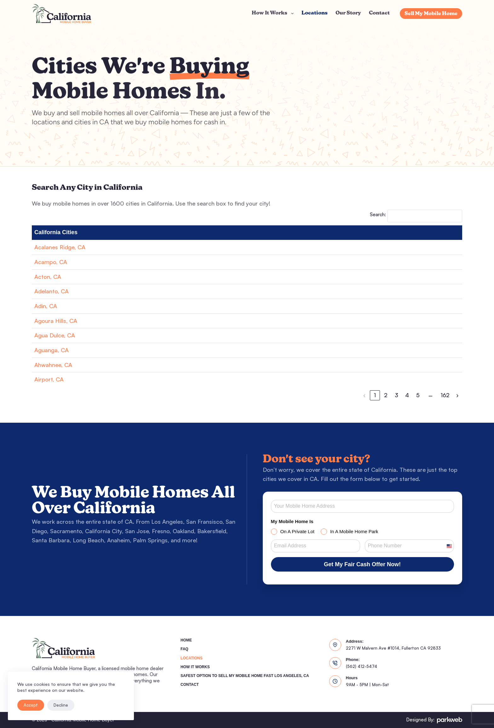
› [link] (457, 395)
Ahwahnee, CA (53, 364)
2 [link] (386, 395)
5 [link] (418, 395)
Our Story (348, 13)
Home (186, 640)
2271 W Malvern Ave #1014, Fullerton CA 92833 (393, 648)
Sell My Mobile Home (431, 13)
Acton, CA (47, 276)
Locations (315, 13)
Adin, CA (45, 305)
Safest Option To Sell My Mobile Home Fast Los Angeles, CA (245, 676)
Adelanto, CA (51, 291)
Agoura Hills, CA (55, 320)
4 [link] (407, 395)
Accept (31, 705)
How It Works (274, 13)
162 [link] (445, 395)
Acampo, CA (50, 261)
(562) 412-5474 (361, 666)
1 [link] (375, 395)
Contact (379, 13)
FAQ (184, 649)
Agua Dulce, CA (54, 335)
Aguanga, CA (51, 350)
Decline (61, 705)
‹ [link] (364, 395)
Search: (378, 214)
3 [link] (396, 395)
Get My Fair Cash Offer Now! (362, 564)
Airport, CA (49, 379)
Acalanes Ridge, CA (59, 247)
